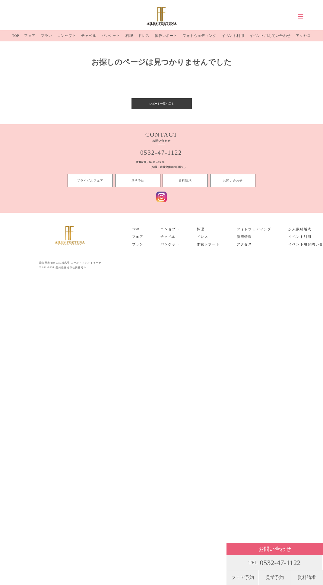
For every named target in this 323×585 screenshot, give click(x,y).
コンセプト (66, 39)
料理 (128, 39)
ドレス (142, 39)
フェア (30, 39)
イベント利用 (232, 39)
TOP (15, 39)
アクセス (303, 39)
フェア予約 (242, 577)
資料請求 (307, 577)
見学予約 (275, 577)
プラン (46, 39)
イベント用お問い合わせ (269, 39)
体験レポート (164, 39)
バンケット (110, 39)
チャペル (88, 39)
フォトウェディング (198, 39)
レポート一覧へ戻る (162, 109)
